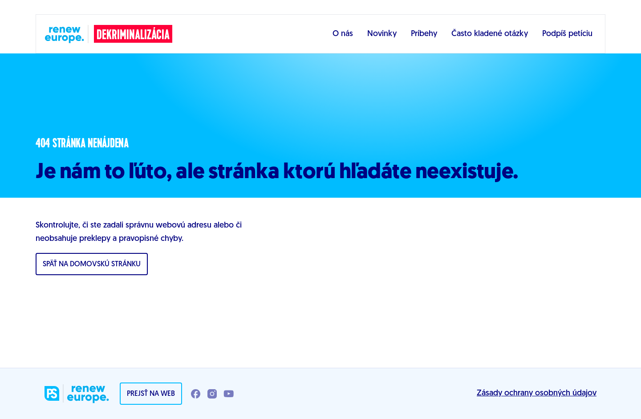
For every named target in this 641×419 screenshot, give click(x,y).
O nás (343, 34)
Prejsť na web (151, 394)
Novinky (382, 34)
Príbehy (424, 34)
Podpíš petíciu (567, 34)
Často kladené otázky (489, 34)
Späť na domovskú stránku (92, 264)
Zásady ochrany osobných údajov (536, 393)
